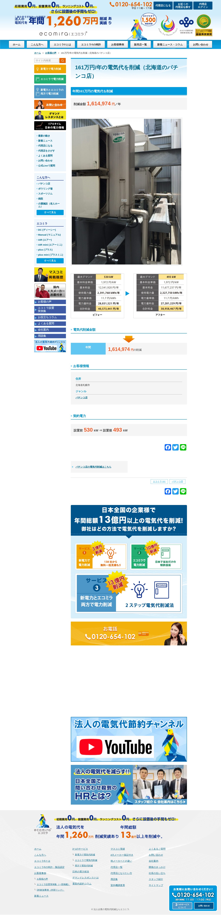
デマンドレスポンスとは (85, 878)
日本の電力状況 (80, 872)
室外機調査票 (118, 885)
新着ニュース (41, 896)
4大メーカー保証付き (122, 855)
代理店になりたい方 (121, 873)
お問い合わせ (201, 44)
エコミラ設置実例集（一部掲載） (53, 885)
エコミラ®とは (62, 44)
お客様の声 (42, 879)
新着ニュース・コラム (169, 44)
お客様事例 (117, 44)
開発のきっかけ (157, 867)
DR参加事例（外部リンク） (50, 890)
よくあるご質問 (157, 849)
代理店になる (163, 5)
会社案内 (153, 861)
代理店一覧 (117, 867)
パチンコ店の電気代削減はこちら (93, 467)
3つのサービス (80, 849)
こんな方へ (36, 44)
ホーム (16, 44)
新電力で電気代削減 (85, 855)
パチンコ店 (82, 397)
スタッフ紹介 (156, 879)
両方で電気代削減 (84, 866)
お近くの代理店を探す (183, 5)
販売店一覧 (140, 44)
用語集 (114, 879)
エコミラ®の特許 (90, 44)
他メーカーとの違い (121, 861)
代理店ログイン (203, 5)
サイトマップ (156, 885)
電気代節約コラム (81, 884)
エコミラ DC (159, 482)
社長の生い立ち (157, 873)
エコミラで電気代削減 (86, 860)
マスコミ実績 (118, 849)
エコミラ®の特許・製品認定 (49, 867)
